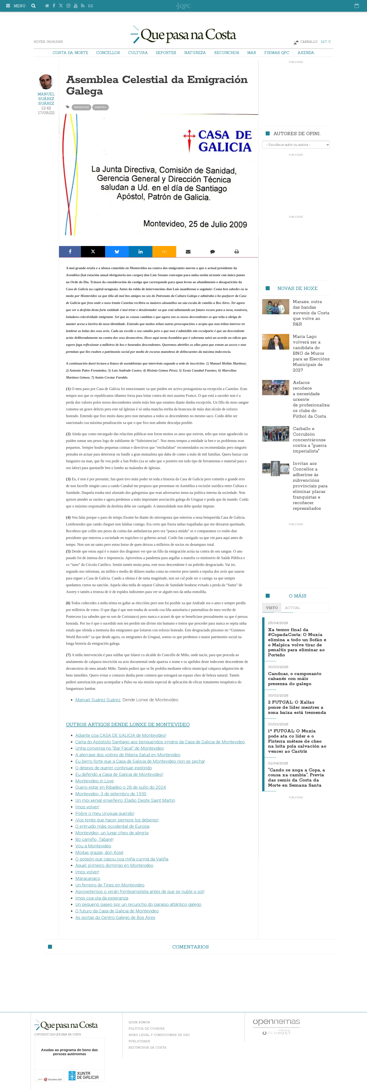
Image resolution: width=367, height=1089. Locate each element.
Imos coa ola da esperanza (101, 898)
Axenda (305, 52)
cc (90, 6)
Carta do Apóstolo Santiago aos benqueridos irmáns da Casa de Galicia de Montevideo (160, 742)
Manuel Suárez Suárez (46, 99)
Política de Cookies (146, 1028)
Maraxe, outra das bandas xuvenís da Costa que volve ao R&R (311, 313)
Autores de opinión (300, 133)
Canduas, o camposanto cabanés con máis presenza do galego (295, 676)
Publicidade (139, 1041)
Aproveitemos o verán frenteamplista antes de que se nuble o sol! (139, 891)
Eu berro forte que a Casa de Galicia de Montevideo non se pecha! (140, 761)
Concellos (108, 52)
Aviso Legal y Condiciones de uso (159, 1035)
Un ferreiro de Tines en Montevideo (109, 885)
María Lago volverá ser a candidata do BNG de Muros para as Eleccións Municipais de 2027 (311, 353)
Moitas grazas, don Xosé (99, 852)
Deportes (166, 52)
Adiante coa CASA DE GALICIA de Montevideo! (120, 735)
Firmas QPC (276, 52)
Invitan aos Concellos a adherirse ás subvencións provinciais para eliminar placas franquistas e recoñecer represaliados (310, 486)
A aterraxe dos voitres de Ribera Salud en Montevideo (127, 754)
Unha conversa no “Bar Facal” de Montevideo (119, 748)
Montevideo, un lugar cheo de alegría (111, 833)
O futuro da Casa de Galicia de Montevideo (117, 911)
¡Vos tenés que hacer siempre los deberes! (116, 820)
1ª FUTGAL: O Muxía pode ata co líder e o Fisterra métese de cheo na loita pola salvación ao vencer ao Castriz (296, 741)
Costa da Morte (70, 52)
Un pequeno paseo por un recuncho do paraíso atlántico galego (138, 904)
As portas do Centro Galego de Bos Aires (115, 917)
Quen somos (139, 1022)
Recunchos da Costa (147, 1047)
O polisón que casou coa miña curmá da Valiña (121, 859)
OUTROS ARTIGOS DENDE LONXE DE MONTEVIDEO (128, 724)
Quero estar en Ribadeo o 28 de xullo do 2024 (120, 787)
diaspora (100, 107)
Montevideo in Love (94, 781)
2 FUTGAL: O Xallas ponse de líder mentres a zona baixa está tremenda (295, 706)
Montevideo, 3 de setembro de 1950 (111, 793)
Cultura (138, 52)
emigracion (81, 107)
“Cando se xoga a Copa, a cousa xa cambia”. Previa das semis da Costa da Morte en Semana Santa (295, 778)
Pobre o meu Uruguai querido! (104, 813)
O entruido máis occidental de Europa (112, 826)
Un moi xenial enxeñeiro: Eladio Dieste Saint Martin (125, 800)
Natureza (195, 52)
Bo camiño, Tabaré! (94, 839)
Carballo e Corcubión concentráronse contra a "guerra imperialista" (310, 440)
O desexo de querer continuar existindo (113, 768)
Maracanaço (87, 878)
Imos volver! (87, 807)
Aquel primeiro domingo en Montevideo (114, 865)
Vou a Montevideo (93, 846)
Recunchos (226, 52)
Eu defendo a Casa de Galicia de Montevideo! (119, 774)
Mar (251, 52)
